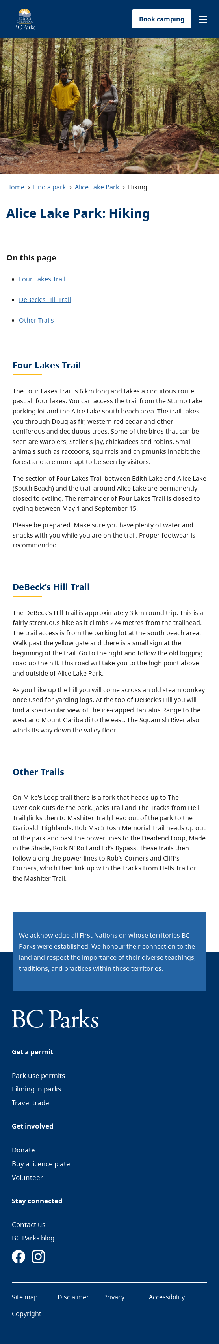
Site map (25, 1297)
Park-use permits (38, 1075)
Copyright (26, 1313)
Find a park (49, 187)
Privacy (113, 1297)
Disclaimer (73, 1297)
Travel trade (30, 1102)
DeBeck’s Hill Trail (45, 299)
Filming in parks (36, 1088)
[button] (203, 19)
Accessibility (167, 1297)
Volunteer (27, 1177)
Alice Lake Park (97, 187)
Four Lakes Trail (42, 279)
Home (15, 187)
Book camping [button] (161, 19)
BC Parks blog (33, 1237)
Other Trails (36, 320)
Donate (23, 1149)
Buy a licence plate (41, 1163)
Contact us (28, 1224)
